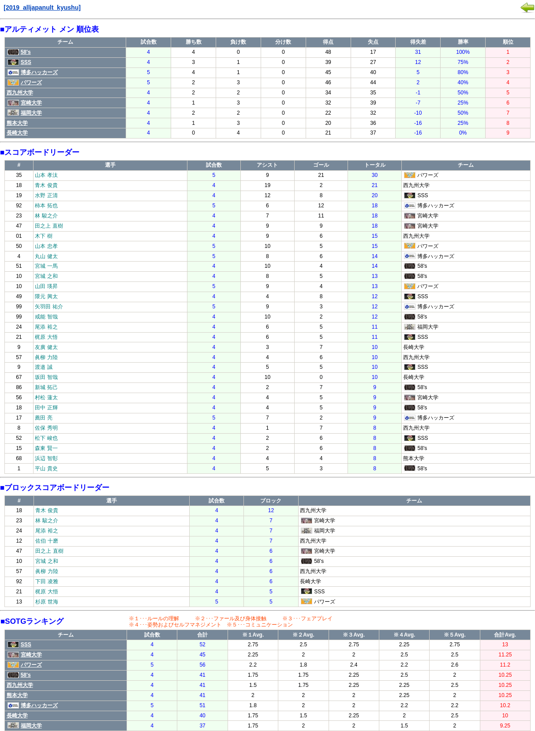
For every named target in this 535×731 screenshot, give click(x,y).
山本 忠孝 (46, 246)
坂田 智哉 (46, 377)
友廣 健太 (46, 347)
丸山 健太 (46, 256)
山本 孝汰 (46, 175)
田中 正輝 (46, 408)
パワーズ (24, 82)
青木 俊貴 (46, 185)
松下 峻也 (46, 438)
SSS (19, 62)
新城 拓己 (46, 387)
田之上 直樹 (49, 226)
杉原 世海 (46, 602)
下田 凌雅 (46, 581)
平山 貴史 (46, 468)
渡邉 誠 (43, 367)
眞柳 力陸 (46, 357)
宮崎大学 (24, 103)
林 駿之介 (46, 216)
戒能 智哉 (46, 317)
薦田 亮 (43, 418)
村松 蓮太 (46, 397)
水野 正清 (46, 195)
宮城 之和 (46, 276)
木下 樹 (43, 236)
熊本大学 (17, 123)
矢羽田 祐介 (49, 307)
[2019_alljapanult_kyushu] (42, 7)
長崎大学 (17, 133)
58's (19, 52)
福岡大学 (24, 113)
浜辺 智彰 (46, 458)
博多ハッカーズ (32, 72)
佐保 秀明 (46, 428)
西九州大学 (20, 93)
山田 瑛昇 (46, 286)
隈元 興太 (46, 296)
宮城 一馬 (46, 266)
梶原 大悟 (46, 337)
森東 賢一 (46, 448)
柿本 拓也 (46, 205)
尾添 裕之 (46, 327)
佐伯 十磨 (46, 541)
